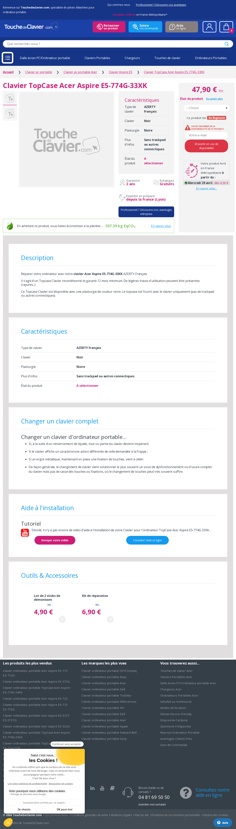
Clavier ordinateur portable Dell (103, 689)
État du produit (191, 99)
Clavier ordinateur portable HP (102, 708)
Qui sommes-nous (118, 5)
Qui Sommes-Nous (56, 815)
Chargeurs (132, 58)
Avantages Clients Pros (176, 739)
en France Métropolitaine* (140, 14)
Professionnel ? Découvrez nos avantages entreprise (146, 212)
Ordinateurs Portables (211, 58)
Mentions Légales (121, 815)
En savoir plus (161, 226)
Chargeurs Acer (171, 689)
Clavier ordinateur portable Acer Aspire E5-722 (35, 698)
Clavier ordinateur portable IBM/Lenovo (108, 701)
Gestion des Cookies (215, 815)
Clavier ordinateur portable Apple (104, 726)
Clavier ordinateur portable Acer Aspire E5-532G (36, 726)
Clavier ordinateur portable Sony (104, 739)
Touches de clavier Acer (176, 671)
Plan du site (142, 815)
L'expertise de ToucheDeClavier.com (27, 823)
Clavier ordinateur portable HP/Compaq (108, 671)
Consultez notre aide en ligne (213, 792)
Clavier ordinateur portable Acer (103, 683)
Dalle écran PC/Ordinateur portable (45, 58)
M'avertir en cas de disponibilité (206, 146)
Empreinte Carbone (174, 720)
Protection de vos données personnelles (176, 815)
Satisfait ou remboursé (175, 701)
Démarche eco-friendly (176, 714)
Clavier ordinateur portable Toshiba (106, 695)
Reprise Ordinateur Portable (180, 732)
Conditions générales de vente (89, 815)
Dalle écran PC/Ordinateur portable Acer (188, 683)
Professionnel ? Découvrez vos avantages (161, 5)
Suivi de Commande (173, 745)
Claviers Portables (97, 58)
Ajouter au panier (62, 619)
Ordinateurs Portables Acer (179, 695)
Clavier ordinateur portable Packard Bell (109, 732)
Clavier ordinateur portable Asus (103, 677)
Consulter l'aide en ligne (147, 540)
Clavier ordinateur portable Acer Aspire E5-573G (36, 681)
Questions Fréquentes (175, 726)
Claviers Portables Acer (176, 677)
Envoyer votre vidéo (54, 540)
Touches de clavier (167, 58)
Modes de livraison (173, 708)
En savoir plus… (206, 188)
